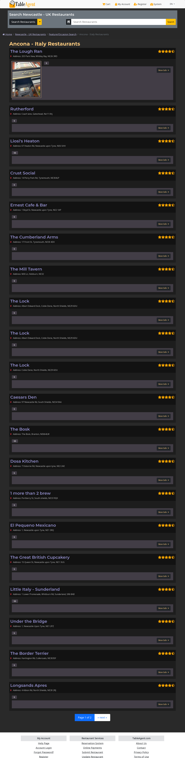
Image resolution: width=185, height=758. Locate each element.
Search (171, 22)
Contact (141, 747)
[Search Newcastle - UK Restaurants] (118, 22)
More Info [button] (163, 70)
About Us (141, 743)
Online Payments (92, 747)
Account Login (43, 747)
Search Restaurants (22, 21)
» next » (102, 717)
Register (141, 4)
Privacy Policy (141, 752)
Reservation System (92, 743)
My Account (124, 4)
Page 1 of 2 (84, 717)
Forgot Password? (43, 752)
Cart (108, 4)
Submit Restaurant (92, 752)
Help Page (43, 743)
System (156, 4)
